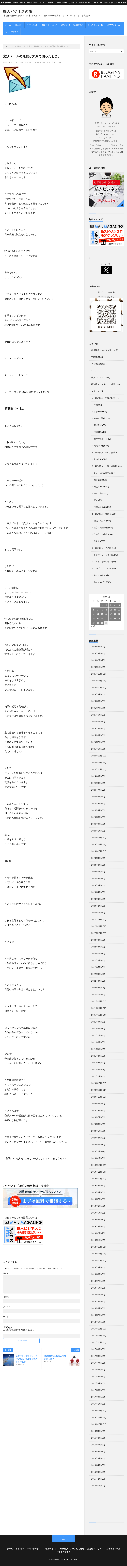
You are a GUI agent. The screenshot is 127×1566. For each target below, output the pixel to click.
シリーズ (95, 391)
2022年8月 (96, 947)
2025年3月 (96, 735)
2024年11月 (96, 763)
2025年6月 (96, 715)
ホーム (8, 25)
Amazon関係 (99, 418)
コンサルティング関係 (104, 555)
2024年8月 (96, 783)
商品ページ (99, 487)
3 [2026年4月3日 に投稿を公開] (110, 605)
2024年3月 (96, 817)
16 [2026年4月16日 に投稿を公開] (106, 614)
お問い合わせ (32, 25)
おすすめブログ (101, 582)
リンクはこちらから (106, 292)
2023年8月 (96, 865)
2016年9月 (96, 1431)
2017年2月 (96, 1397)
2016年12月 (96, 1411)
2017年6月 (96, 1370)
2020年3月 (96, 1145)
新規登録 (98, 425)
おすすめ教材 (100, 575)
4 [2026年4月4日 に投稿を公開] (114, 605)
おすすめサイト (11, 32)
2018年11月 (96, 1254)
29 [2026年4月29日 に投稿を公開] (102, 623)
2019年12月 (96, 1165)
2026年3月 (96, 653)
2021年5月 (96, 1049)
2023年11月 (96, 844)
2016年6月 (96, 1452)
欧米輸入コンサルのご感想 (72, 25)
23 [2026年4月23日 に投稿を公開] (106, 619)
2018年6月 (96, 1288)
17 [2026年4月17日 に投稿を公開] (111, 614)
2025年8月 (96, 701)
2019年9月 (96, 1185)
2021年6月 (96, 1042)
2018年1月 (96, 1322)
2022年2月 (96, 988)
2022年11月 (96, 926)
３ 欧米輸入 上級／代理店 (104, 466)
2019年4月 (96, 1220)
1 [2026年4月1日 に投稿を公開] (102, 605)
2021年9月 (96, 1022)
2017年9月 (96, 1349)
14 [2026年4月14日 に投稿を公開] (98, 614)
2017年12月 (96, 1329)
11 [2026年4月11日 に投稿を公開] (115, 610)
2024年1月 (96, 831)
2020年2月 (96, 1151)
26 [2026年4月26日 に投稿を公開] (119, 619)
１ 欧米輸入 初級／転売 (103, 398)
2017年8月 (96, 1356)
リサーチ (98, 412)
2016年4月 (96, 1465)
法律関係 (98, 432)
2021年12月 (96, 1001)
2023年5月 (96, 885)
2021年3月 (96, 1063)
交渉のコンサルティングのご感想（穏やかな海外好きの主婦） (26, 1359)
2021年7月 (96, 1035)
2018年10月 (96, 1261)
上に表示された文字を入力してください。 (19, 1330)
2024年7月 (96, 790)
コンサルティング (49, 25)
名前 (6, 1297)
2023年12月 (96, 838)
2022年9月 (96, 940)
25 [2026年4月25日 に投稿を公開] (115, 619)
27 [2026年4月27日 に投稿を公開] (94, 623)
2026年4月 (96, 647)
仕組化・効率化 (101, 534)
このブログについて (103, 568)
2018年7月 (96, 1281)
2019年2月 (96, 1233)
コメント (6, 1273)
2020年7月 (96, 1117)
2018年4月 (96, 1301)
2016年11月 (96, 1417)
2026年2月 (96, 660)
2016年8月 (96, 1438)
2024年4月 (96, 810)
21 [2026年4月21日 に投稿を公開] (98, 619)
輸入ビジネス (20, 62)
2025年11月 (96, 681)
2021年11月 (96, 1008)
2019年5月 (96, 1213)
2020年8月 (96, 1110)
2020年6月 (96, 1124)
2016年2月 (96, 1479)
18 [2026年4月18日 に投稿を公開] (115, 614)
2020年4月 (96, 1138)
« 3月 (93, 626)
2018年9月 (96, 1267)
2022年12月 (96, 919)
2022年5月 (96, 967)
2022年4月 (96, 974)
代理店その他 (100, 507)
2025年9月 (96, 694)
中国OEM (95, 357)
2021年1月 (96, 1076)
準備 (96, 405)
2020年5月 (96, 1131)
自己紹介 (18, 25)
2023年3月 (96, 899)
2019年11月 (96, 1172)
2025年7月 (96, 708)
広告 (96, 500)
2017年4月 (96, 1383)
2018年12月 (96, 1247)
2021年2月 (96, 1070)
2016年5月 (96, 1458)
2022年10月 (96, 933)
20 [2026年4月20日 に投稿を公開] (94, 619)
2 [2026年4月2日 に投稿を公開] (106, 605)
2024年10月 (96, 769)
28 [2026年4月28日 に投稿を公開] (98, 623)
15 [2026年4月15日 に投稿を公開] (102, 614)
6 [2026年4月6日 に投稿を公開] (93, 610)
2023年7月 (96, 872)
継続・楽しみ (100, 521)
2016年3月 (96, 1472)
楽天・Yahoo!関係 (102, 473)
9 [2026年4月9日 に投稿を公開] (106, 610)
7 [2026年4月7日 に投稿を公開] (97, 610)
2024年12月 (96, 756)
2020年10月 (96, 1097)
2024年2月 (96, 824)
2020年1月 (96, 1158)
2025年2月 (96, 742)
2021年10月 (96, 1015)
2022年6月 (96, 960)
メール (7, 1307)
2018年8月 (96, 1274)
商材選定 (98, 480)
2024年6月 (96, 797)
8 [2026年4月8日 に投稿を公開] (102, 610)
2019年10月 (96, 1179)
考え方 (97, 541)
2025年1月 (96, 749)
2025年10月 (96, 688)
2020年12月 (96, 1083)
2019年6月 (96, 1206)
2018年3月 (96, 1308)
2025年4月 (96, 728)
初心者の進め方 (98, 364)
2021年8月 (96, 1029)
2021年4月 (96, 1056)
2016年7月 (96, 1445)
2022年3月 (96, 981)
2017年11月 (96, 1336)
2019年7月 (96, 1199)
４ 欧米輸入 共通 (100, 514)
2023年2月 (96, 906)
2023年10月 (96, 851)
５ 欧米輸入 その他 (101, 548)
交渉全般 (28, 62)
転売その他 (99, 446)
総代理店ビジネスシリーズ (103, 350)
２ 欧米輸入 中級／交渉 (41, 62)
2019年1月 (96, 1240)
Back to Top (63, 1539)
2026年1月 (96, 667)
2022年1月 (96, 994)
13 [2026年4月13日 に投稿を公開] (94, 614)
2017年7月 (96, 1363)
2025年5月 (96, 722)
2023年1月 (96, 913)
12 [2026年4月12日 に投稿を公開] (119, 610)
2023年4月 (96, 892)
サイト (5, 1317)
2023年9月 (96, 858)
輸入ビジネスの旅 (17, 11)
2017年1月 (96, 1404)
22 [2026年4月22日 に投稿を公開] (102, 619)
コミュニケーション (103, 562)
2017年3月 (96, 1390)
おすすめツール (113, 25)
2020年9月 (96, 1104)
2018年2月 (96, 1315)
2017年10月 (96, 1342)
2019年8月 (96, 1192)
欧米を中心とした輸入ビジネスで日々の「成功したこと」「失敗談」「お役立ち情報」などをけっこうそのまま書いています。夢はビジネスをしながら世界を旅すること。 (63, 2)
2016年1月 (96, 1486)
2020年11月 (96, 1090)
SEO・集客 (99, 493)
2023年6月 (96, 879)
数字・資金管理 (101, 528)
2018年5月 (96, 1295)
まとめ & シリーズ (95, 25)
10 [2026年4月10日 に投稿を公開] (111, 610)
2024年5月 (96, 803)
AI (92, 371)
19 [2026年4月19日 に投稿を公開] (119, 614)
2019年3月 (96, 1226)
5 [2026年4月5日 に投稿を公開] (119, 605)
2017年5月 (96, 1376)
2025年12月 (96, 674)
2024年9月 (96, 776)
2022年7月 (96, 954)
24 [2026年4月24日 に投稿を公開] (111, 619)
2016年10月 (96, 1424)
